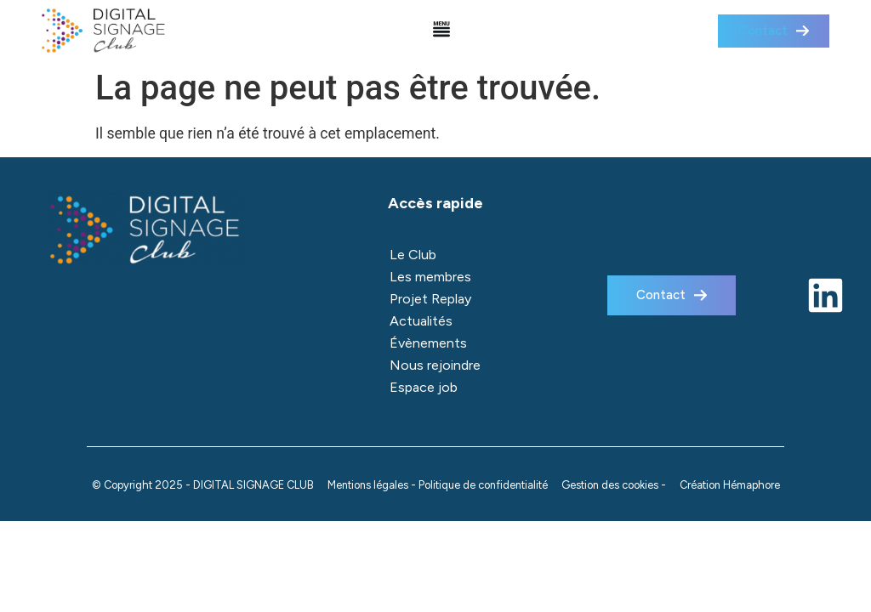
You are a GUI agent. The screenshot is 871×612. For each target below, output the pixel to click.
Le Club (413, 254)
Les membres (430, 277)
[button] (442, 31)
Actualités (421, 321)
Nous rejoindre (435, 365)
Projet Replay (430, 299)
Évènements (428, 343)
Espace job (424, 387)
